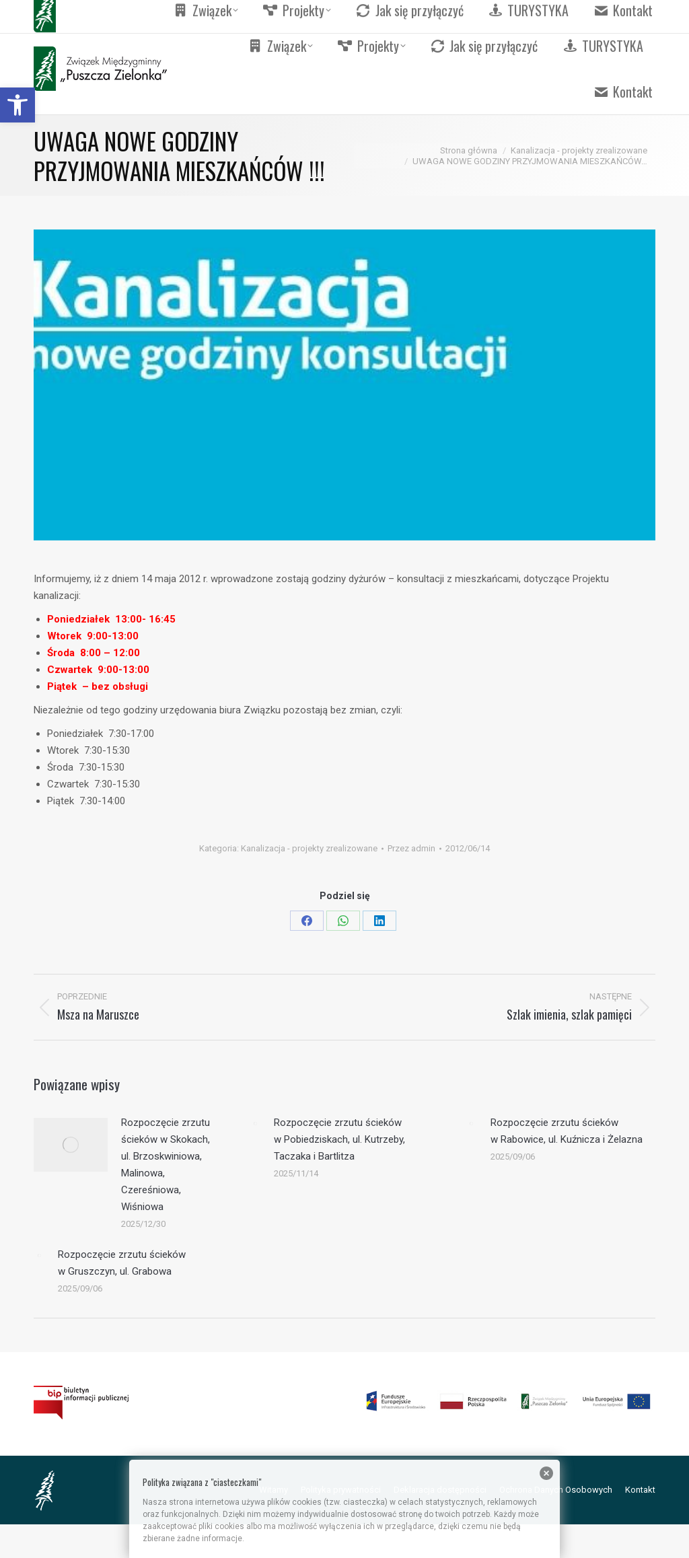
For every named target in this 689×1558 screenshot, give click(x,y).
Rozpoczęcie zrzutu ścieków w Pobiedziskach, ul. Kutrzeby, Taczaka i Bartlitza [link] (339, 1139)
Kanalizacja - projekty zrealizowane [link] (309, 848)
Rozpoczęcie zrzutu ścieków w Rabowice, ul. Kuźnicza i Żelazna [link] (567, 1131)
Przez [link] (411, 848)
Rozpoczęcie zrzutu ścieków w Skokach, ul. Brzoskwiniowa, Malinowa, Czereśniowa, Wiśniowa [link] (165, 1165)
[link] (17, 104)
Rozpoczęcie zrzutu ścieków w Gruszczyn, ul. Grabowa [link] (122, 1262)
